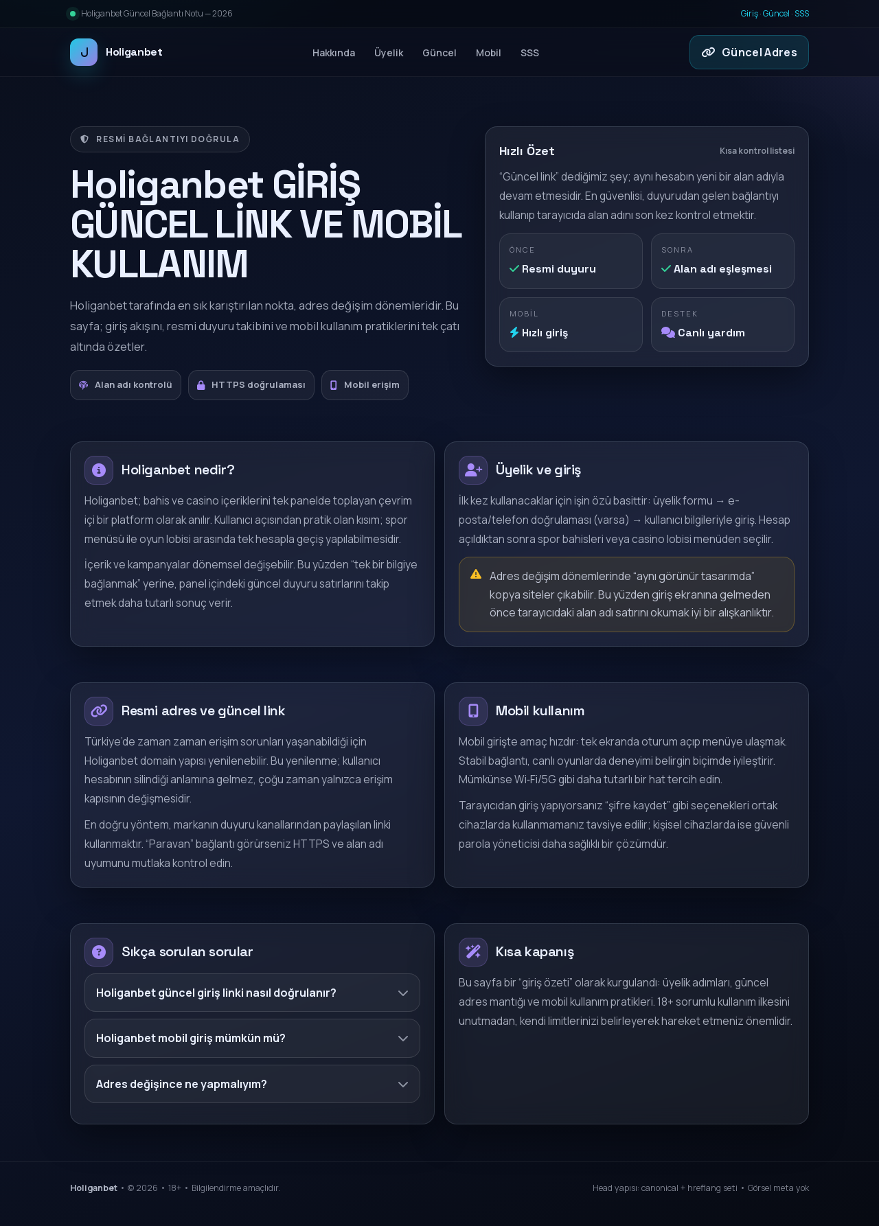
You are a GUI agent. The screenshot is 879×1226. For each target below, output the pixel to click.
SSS (802, 13)
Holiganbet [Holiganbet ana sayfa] (116, 52)
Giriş (749, 13)
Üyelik (388, 52)
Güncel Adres (749, 52)
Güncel (776, 13)
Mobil (488, 52)
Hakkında (333, 52)
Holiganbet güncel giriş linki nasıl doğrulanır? (252, 992)
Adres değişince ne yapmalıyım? (252, 1083)
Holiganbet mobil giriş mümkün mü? (252, 1037)
